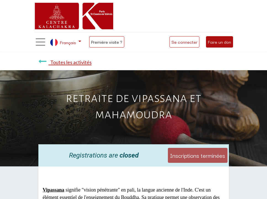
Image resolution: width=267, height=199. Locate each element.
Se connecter (184, 41)
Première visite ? (106, 41)
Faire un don (219, 41)
